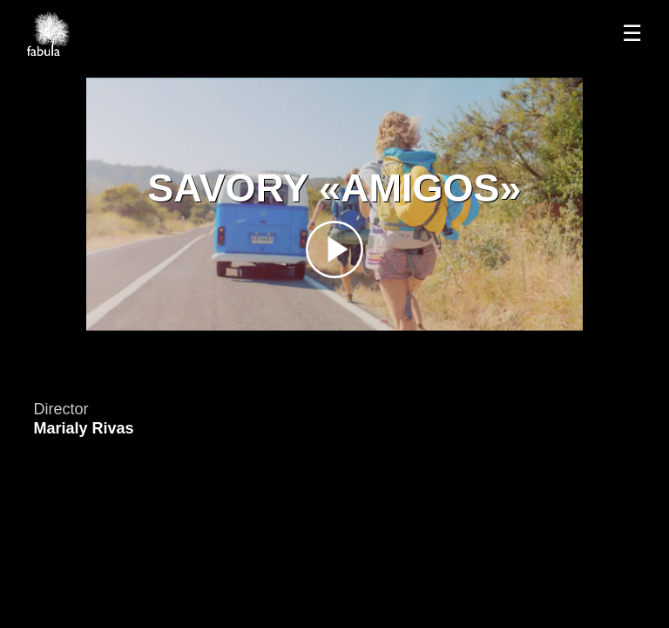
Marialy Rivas (83, 428)
